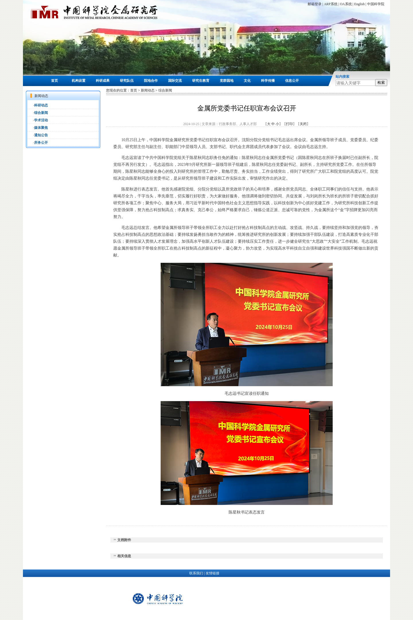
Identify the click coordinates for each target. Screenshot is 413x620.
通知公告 (41, 135)
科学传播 (268, 81)
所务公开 (41, 143)
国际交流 (175, 81)
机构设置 (78, 81)
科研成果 (103, 81)
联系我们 (196, 573)
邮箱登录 (315, 4)
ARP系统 (330, 4)
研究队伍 (127, 81)
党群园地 (226, 81)
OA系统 (346, 4)
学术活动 (41, 120)
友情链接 (212, 573)
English (359, 4)
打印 (289, 124)
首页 (54, 81)
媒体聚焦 (41, 128)
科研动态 (41, 105)
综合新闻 (41, 113)
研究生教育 (200, 81)
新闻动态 (148, 90)
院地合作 (151, 81)
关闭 (303, 124)
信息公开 (292, 81)
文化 (247, 81)
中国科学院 (375, 4)
